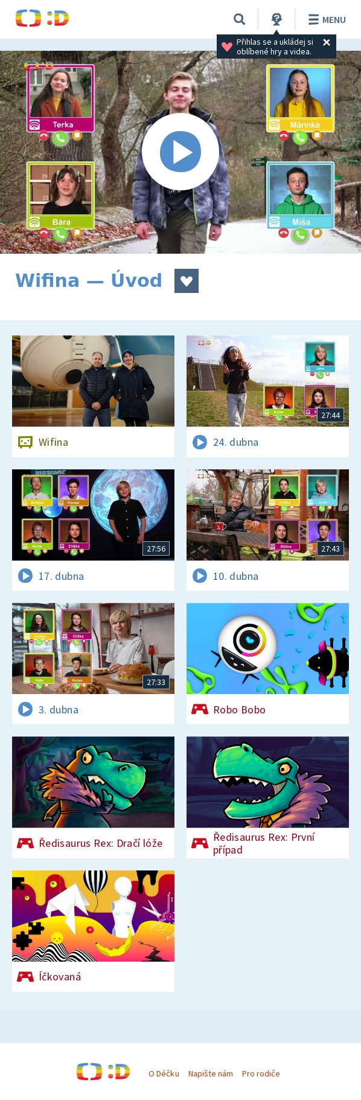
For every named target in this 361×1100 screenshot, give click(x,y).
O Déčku (164, 1073)
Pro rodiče (261, 1073)
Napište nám (210, 1073)
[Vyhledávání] (240, 19)
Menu (325, 19)
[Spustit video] (180, 152)
